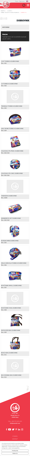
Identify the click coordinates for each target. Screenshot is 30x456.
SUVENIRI (9, 10)
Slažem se (15, 453)
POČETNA (3, 10)
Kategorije (5, 27)
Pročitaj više (15, 450)
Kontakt (15, 439)
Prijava (16, 1)
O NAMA (15, 436)
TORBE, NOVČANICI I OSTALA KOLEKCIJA (10, 12)
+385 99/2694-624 (16, 421)
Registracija (21, 1)
